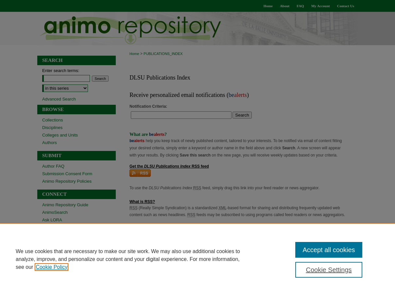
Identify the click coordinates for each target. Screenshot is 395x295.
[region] (197, 259)
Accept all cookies (328, 249)
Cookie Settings (329, 269)
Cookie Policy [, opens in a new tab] (51, 267)
